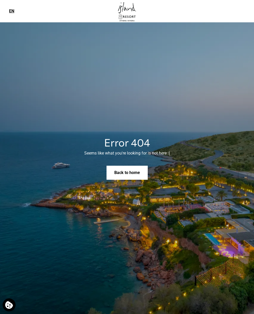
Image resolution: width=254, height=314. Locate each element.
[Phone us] (246, 10)
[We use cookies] (9, 304)
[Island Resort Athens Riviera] (127, 11)
